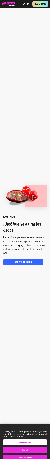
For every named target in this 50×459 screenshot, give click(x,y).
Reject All (25, 451)
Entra (26, 3)
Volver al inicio (23, 261)
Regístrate (40, 3)
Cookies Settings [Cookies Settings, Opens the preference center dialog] (25, 443)
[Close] (47, 429)
